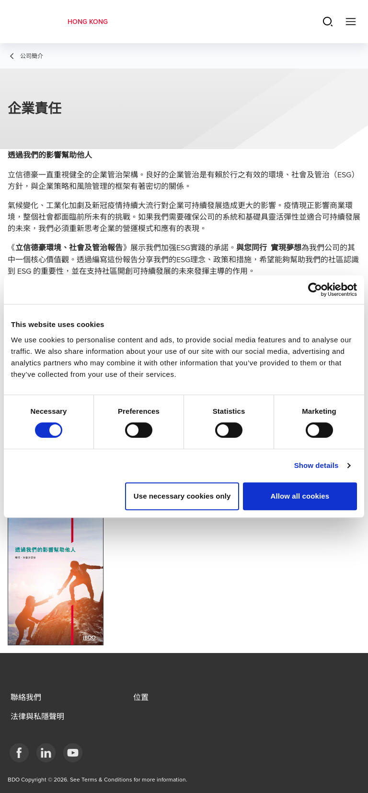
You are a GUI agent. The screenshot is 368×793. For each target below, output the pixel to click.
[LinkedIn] (46, 752)
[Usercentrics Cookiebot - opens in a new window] (315, 289)
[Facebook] (19, 752)
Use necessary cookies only (182, 496)
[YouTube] (72, 752)
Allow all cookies (300, 496)
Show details (316, 465)
